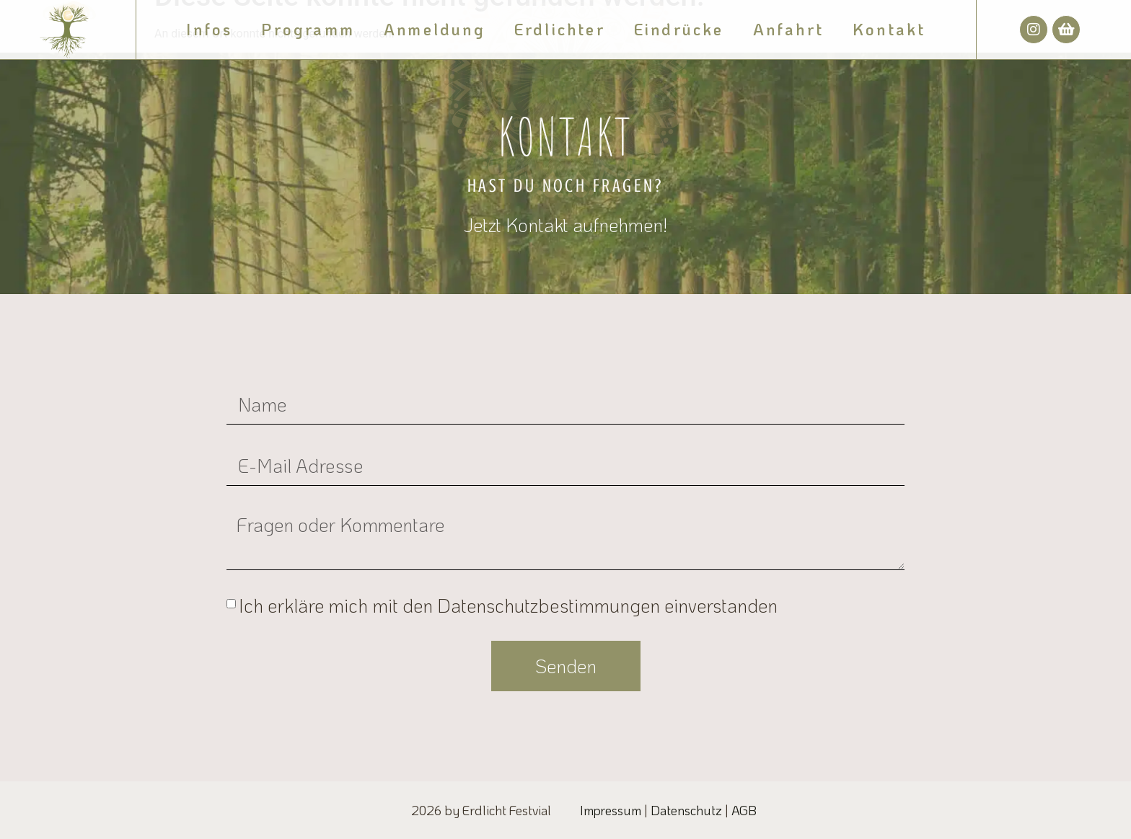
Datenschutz (686, 810)
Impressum (610, 810)
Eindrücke (679, 29)
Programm (308, 29)
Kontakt (889, 29)
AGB (744, 810)
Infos (209, 29)
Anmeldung (434, 29)
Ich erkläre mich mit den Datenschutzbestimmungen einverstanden (508, 605)
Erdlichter (559, 29)
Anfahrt (788, 29)
